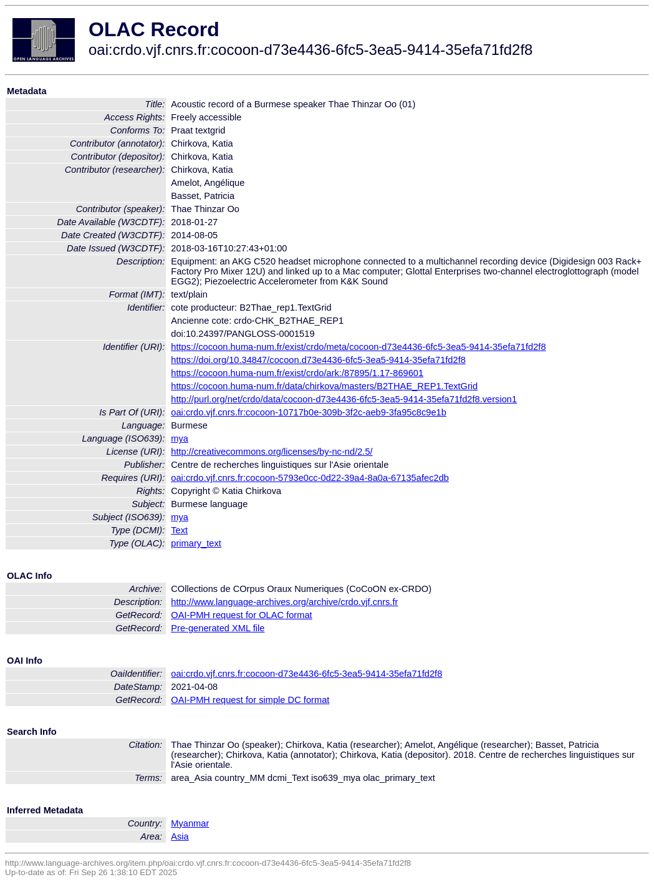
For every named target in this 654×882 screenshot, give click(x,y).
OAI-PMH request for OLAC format (241, 615)
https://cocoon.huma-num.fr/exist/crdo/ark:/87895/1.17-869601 (297, 373)
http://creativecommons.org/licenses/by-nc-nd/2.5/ (271, 452)
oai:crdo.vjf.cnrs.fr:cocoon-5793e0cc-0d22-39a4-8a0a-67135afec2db (310, 478)
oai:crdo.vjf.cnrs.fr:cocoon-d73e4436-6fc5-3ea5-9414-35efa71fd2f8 (306, 674)
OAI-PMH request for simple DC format (250, 700)
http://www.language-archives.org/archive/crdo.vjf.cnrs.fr (284, 602)
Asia (180, 836)
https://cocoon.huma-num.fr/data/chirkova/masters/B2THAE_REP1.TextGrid (324, 386)
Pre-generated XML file (217, 628)
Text (179, 530)
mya (179, 438)
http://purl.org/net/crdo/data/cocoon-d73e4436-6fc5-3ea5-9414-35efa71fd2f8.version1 (344, 399)
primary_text (196, 543)
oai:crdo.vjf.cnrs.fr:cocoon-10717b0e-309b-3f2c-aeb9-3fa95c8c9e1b (308, 412)
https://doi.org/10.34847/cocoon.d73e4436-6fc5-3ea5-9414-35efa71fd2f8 (318, 360)
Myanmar (190, 823)
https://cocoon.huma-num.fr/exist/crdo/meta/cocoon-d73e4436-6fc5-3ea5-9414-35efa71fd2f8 (358, 347)
